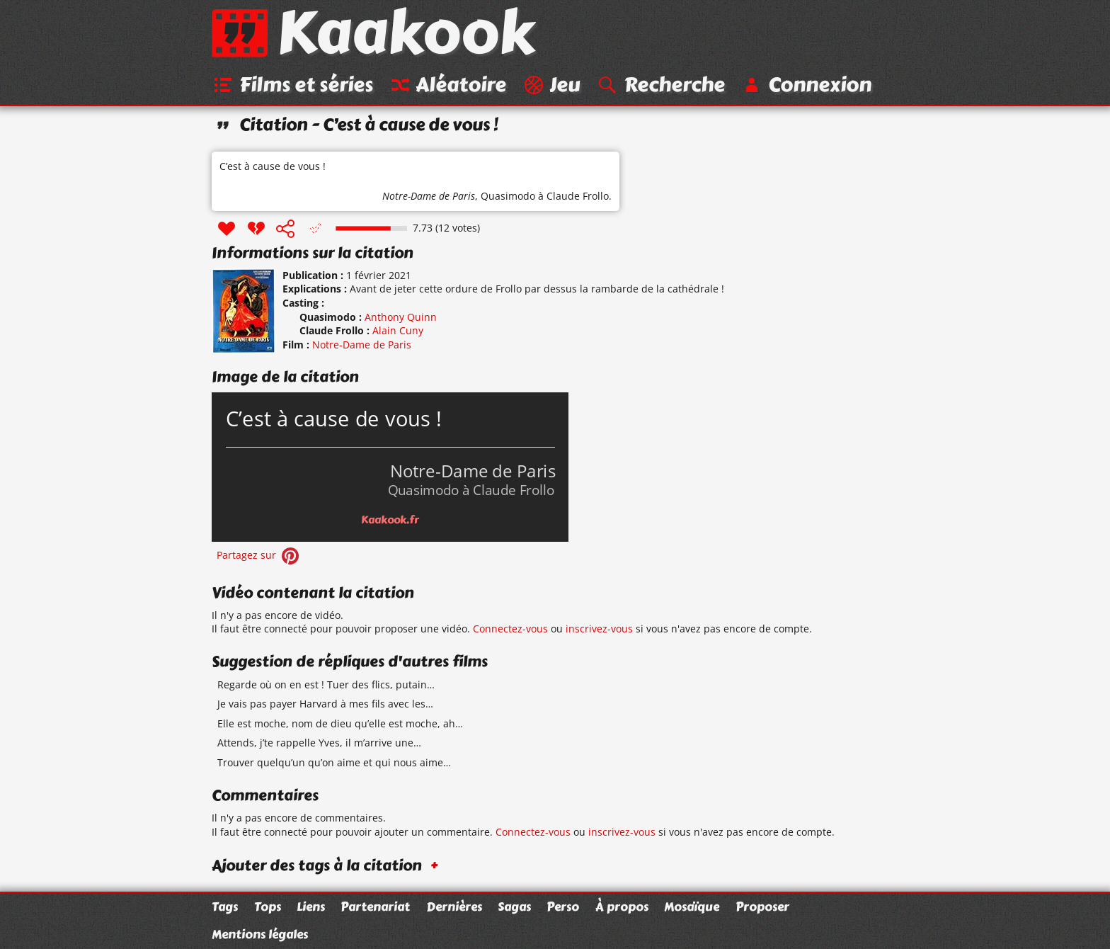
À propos (621, 906)
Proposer (762, 906)
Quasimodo (508, 196)
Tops (267, 906)
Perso (563, 906)
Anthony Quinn (401, 317)
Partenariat (375, 906)
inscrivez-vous (599, 629)
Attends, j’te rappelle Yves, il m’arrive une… (319, 743)
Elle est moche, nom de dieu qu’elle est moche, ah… (340, 724)
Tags (225, 906)
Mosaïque (691, 906)
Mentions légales (260, 934)
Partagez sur (259, 555)
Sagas (514, 906)
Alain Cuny (397, 331)
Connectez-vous (510, 629)
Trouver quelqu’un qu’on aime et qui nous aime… (334, 763)
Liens (311, 906)
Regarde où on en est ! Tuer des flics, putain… (326, 685)
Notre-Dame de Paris (428, 196)
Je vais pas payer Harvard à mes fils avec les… (325, 704)
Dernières (454, 906)
